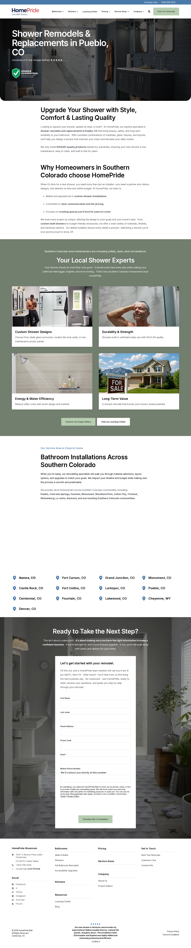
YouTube (20, 899)
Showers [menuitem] (59, 860)
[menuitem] (150, 2)
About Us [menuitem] (102, 880)
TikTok (19, 892)
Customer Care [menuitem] (148, 860)
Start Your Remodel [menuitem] (150, 855)
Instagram (21, 896)
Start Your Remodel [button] (166, 11)
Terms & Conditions (171, 934)
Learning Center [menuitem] (63, 901)
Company (138, 11)
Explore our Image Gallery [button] (78, 421)
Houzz (19, 903)
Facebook (21, 884)
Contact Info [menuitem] (147, 865)
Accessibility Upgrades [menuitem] (66, 870)
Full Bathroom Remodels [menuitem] (67, 865)
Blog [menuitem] (57, 906)
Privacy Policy (83, 796)
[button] (149, 11)
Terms (72, 796)
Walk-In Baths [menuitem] (61, 855)
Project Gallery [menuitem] (105, 885)
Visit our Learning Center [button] (113, 421)
